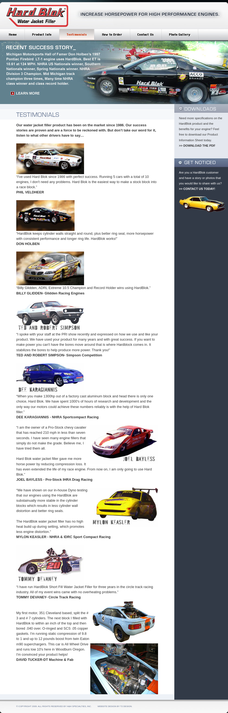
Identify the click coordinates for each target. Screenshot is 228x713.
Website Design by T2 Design (115, 706)
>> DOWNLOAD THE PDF (197, 145)
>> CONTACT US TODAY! (197, 188)
